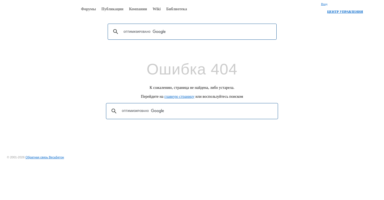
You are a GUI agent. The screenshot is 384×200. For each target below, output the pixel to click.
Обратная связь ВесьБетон (45, 157)
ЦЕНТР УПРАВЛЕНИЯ (345, 12)
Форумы (88, 9)
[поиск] (191, 31)
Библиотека (176, 9)
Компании (138, 9)
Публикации (112, 9)
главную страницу (180, 96)
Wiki (157, 9)
